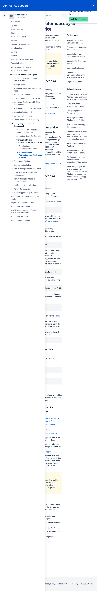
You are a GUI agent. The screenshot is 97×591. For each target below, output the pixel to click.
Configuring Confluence (23, 116)
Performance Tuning (22, 161)
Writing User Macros (22, 95)
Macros (14, 41)
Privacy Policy (49, 584)
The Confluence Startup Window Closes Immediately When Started (77, 159)
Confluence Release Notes (21, 217)
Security (75, 584)
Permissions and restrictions (22, 59)
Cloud (65, 15)
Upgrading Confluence (75, 68)
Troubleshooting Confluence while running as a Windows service (76, 74)
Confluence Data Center (20, 207)
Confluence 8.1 (21, 15)
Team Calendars (17, 63)
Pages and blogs (17, 29)
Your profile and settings (20, 44)
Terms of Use (63, 584)
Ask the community (75, 204)
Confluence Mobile (18, 37)
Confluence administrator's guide (24, 75)
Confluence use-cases (20, 71)
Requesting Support (74, 82)
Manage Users (19, 85)
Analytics (14, 52)
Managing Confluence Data (24, 112)
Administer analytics (22, 189)
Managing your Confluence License (27, 108)
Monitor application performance (26, 193)
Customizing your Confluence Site (27, 98)
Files (13, 33)
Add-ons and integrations (21, 67)
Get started (15, 22)
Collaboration (16, 48)
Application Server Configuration (29, 136)
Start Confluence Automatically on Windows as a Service (30, 154)
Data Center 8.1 (78, 15)
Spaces (14, 26)
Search (89, 6)
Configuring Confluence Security (26, 120)
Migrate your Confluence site (22, 203)
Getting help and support (21, 220)
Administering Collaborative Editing (27, 169)
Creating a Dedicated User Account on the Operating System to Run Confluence (77, 96)
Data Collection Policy (22, 165)
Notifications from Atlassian (25, 185)
